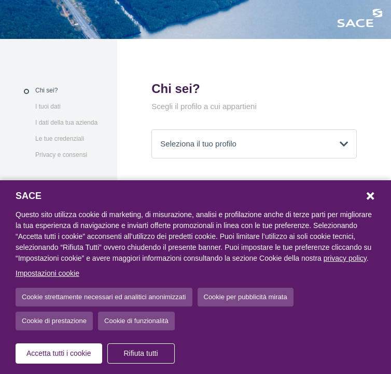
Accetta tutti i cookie (58, 353)
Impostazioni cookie (47, 273)
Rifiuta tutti (140, 353)
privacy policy (345, 258)
